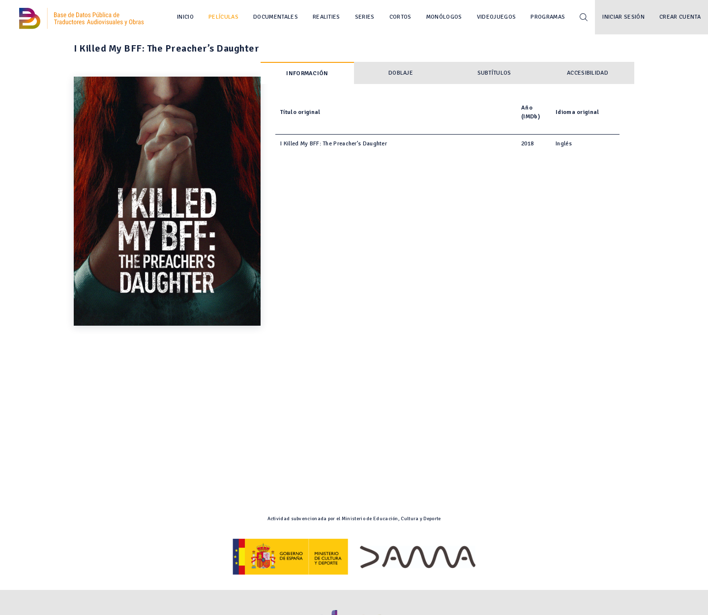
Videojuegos (496, 17)
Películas (223, 17)
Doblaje (400, 73)
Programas (548, 17)
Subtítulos (494, 73)
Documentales (275, 17)
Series (365, 17)
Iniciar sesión (623, 17)
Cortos (400, 17)
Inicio (185, 17)
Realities (326, 17)
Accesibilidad (587, 73)
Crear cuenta (680, 17)
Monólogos (444, 17)
